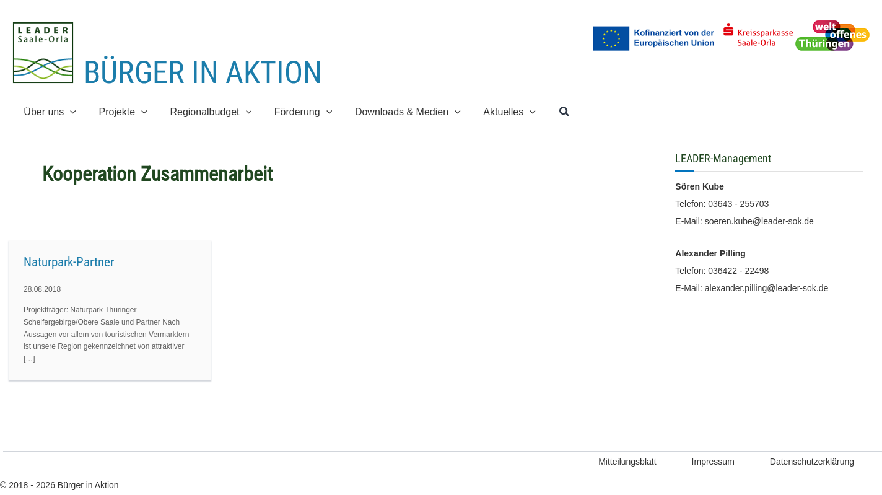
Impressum (713, 462)
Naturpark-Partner (69, 262)
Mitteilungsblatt (627, 462)
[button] (69, 112)
